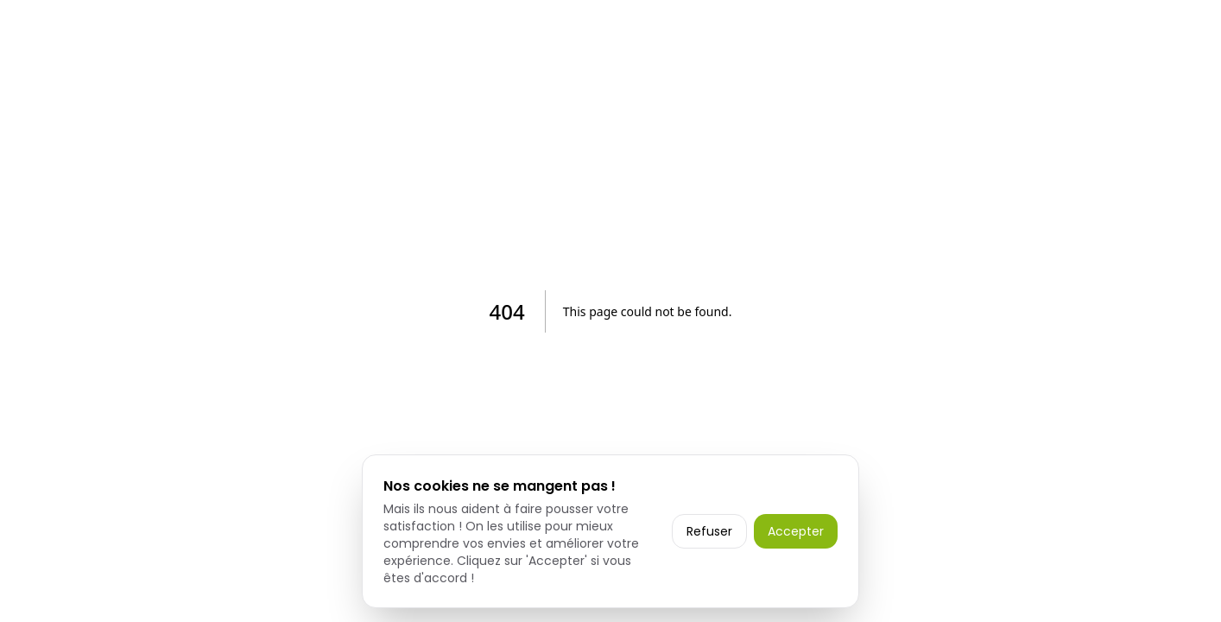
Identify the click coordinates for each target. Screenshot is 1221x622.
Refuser (709, 531)
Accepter (796, 531)
